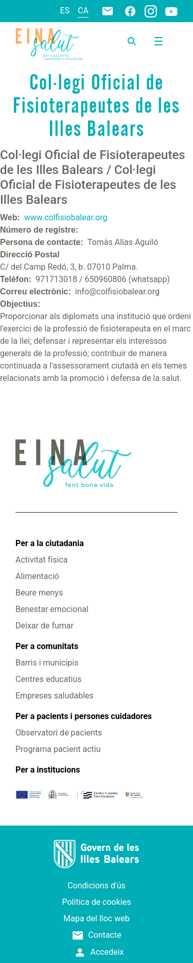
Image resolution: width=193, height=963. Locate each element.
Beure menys (39, 593)
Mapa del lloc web (96, 918)
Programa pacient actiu (57, 749)
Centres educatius (48, 679)
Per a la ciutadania (49, 543)
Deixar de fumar (44, 626)
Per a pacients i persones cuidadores (83, 716)
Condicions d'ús (96, 885)
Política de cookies (96, 902)
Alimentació (37, 576)
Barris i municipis (46, 663)
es (65, 10)
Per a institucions (47, 770)
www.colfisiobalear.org (66, 217)
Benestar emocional (52, 609)
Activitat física (41, 560)
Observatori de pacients (58, 733)
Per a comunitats (46, 646)
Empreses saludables (54, 696)
